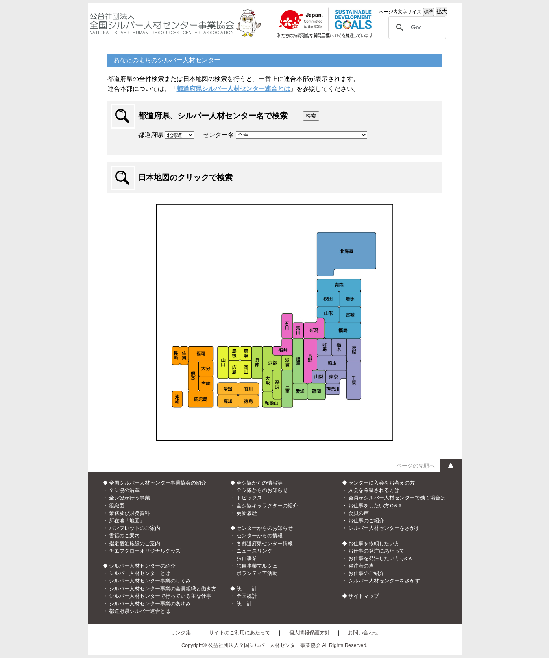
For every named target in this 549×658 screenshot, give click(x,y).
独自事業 (247, 558)
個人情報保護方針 (309, 633)
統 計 (244, 603)
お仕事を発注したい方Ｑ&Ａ (380, 558)
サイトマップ (363, 596)
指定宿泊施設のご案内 (134, 543)
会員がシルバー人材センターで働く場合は (396, 498)
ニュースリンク (254, 551)
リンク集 (180, 633)
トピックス (249, 498)
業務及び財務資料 (129, 513)
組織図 (116, 506)
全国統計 (247, 596)
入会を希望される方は (373, 490)
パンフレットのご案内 (134, 528)
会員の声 (358, 513)
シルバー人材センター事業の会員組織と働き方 (162, 589)
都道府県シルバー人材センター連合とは (233, 88)
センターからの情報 (260, 535)
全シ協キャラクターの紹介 (267, 506)
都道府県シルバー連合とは (139, 611)
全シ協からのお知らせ (262, 490)
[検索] (416, 27)
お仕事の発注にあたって (376, 551)
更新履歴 (247, 513)
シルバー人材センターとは (139, 573)
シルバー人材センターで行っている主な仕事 (160, 596)
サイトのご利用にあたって (239, 633)
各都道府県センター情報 (265, 543)
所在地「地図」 (127, 520)
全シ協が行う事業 (129, 498)
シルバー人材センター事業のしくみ (150, 581)
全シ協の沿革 (124, 490)
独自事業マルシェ (257, 566)
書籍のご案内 (124, 535)
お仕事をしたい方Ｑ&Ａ (375, 506)
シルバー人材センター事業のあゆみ (150, 603)
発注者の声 (361, 566)
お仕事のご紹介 (366, 520)
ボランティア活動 (257, 573)
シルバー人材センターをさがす (384, 528)
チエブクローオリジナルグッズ (145, 551)
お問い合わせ (363, 633)
